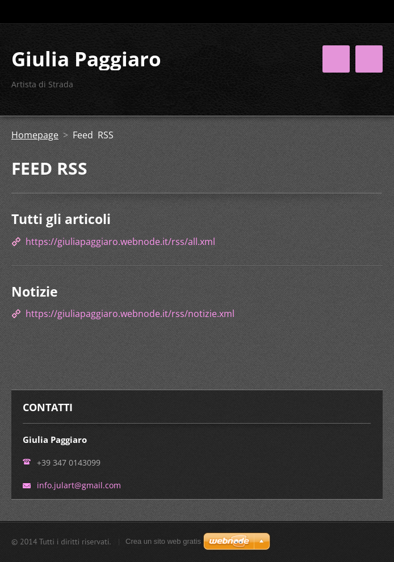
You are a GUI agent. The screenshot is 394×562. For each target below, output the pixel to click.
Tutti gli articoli (61, 219)
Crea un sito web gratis (163, 541)
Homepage (34, 135)
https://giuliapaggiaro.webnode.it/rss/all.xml (120, 241)
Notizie (34, 291)
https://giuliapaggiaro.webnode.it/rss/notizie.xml (130, 313)
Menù (369, 59)
